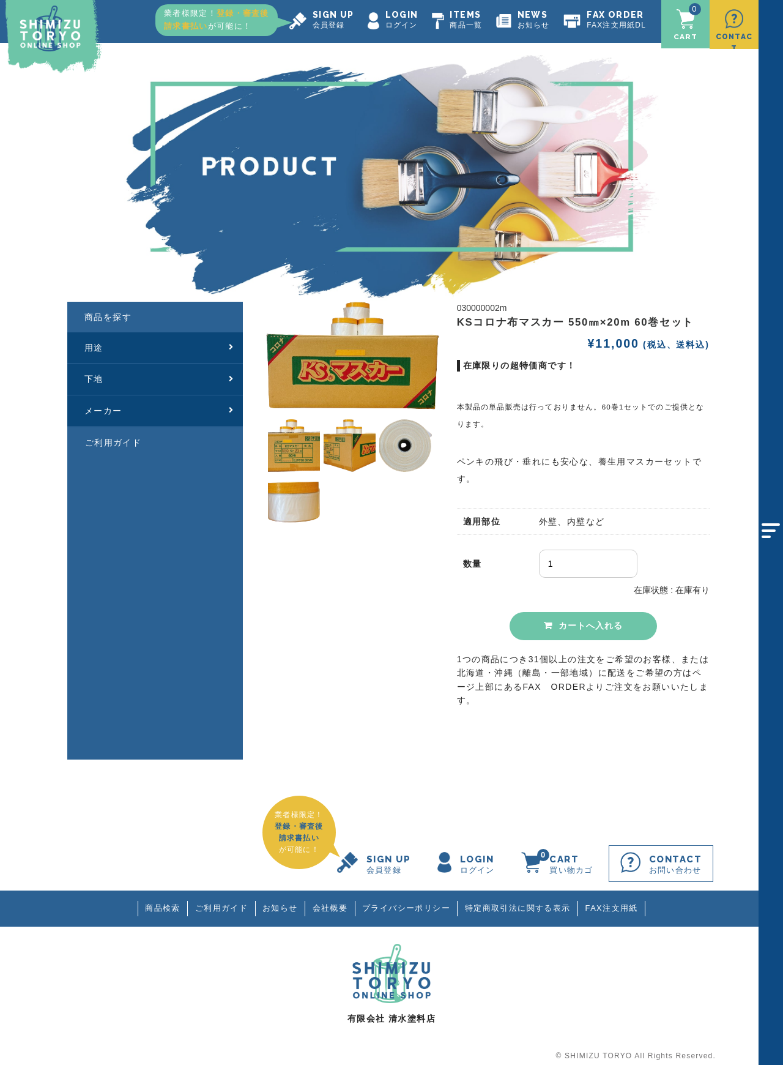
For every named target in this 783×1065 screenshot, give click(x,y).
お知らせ (278, 901)
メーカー (159, 403)
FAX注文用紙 (617, 901)
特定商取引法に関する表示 (521, 901)
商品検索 (157, 901)
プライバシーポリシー (408, 901)
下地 (159, 372)
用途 (159, 340)
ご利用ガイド (113, 436)
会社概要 (329, 901)
